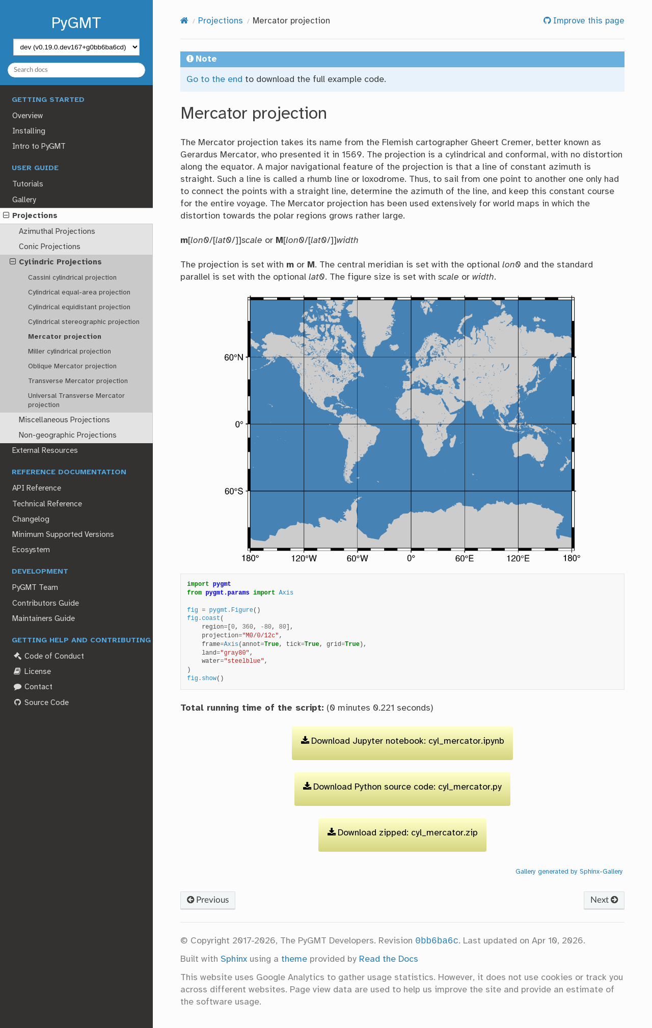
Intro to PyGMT (39, 147)
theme (294, 959)
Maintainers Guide (43, 619)
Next (604, 900)
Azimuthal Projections (57, 232)
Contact (32, 687)
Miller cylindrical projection (69, 351)
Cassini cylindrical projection (72, 277)
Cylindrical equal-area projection (79, 292)
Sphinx (234, 959)
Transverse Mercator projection (78, 381)
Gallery (24, 200)
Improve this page (587, 21)
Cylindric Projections (56, 262)
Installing (28, 131)
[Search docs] (76, 70)
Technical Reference (47, 504)
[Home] (184, 21)
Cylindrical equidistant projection (79, 307)
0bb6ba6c (436, 941)
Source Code (40, 702)
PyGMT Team (35, 588)
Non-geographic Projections (68, 435)
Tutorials (27, 184)
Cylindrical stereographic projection (84, 322)
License (31, 671)
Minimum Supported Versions (63, 535)
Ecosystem (31, 550)
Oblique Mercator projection (72, 366)
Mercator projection (64, 336)
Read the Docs (388, 959)
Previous (208, 900)
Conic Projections (49, 247)
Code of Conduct (48, 656)
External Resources (45, 451)
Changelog (30, 520)
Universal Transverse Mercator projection (76, 400)
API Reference (36, 488)
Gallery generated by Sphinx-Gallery (569, 871)
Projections (30, 216)
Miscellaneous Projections (64, 420)
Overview (27, 116)
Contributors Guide (45, 604)
